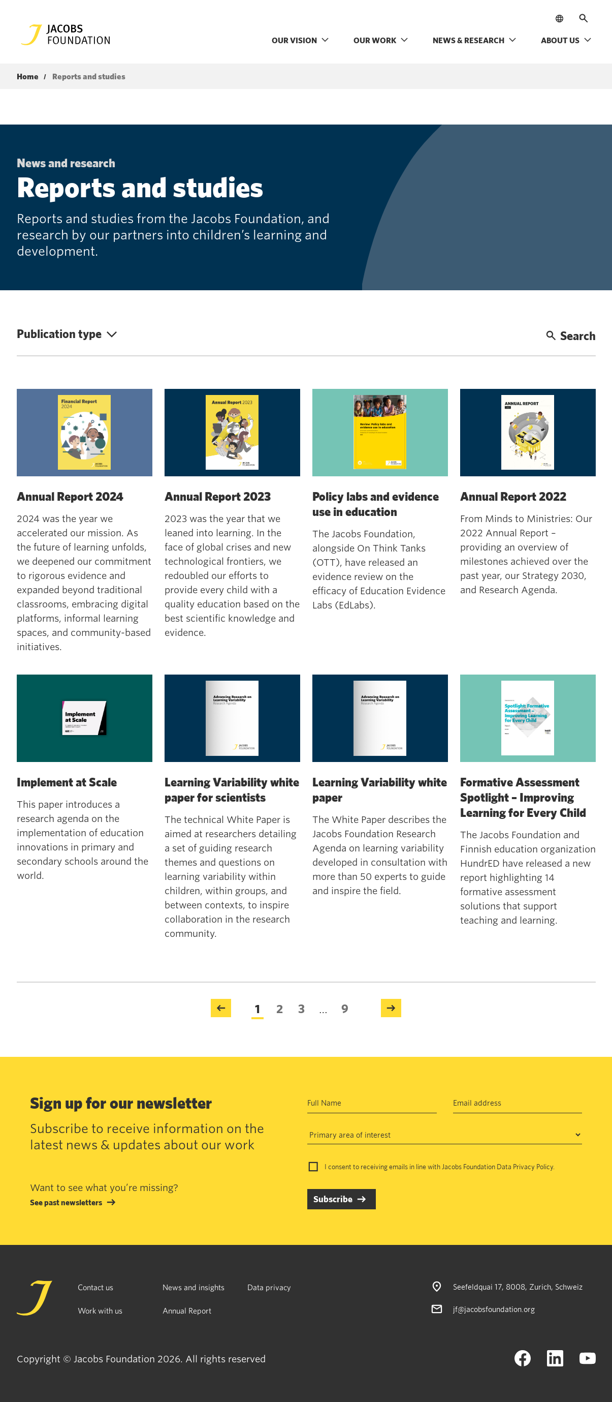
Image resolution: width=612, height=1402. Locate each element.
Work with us (100, 1310)
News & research (475, 40)
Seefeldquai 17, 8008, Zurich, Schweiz (518, 1286)
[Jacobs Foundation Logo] (65, 34)
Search (571, 335)
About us (566, 40)
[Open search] (583, 18)
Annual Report (187, 1310)
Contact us (95, 1287)
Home (28, 77)
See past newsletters (66, 1202)
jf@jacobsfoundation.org (494, 1309)
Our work (380, 40)
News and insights (193, 1287)
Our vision (300, 40)
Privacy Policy (533, 1167)
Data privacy (269, 1287)
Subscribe (332, 1199)
